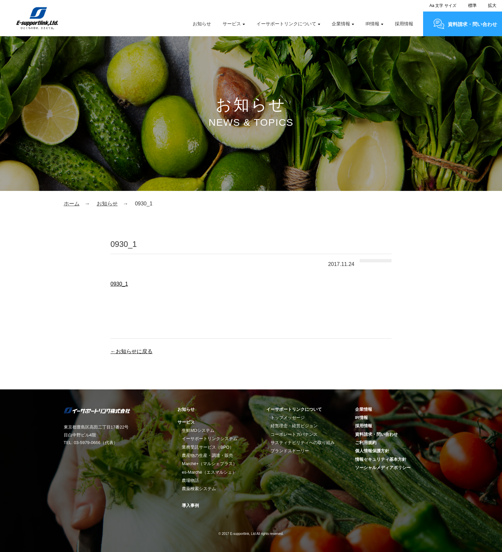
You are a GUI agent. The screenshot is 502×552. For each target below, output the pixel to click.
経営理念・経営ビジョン (294, 425)
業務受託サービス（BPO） (207, 447)
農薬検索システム (199, 488)
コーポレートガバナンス (294, 434)
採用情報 (404, 23)
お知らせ (202, 23)
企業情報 (341, 23)
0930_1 (119, 284)
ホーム (72, 203)
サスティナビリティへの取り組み (303, 442)
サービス (232, 23)
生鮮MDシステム (198, 430)
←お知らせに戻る (131, 351)
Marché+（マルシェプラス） (209, 463)
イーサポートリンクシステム (209, 438)
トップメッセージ (288, 417)
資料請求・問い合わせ (472, 24)
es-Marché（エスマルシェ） (209, 472)
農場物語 (190, 480)
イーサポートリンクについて (286, 23)
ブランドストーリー (290, 450)
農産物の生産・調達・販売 (207, 455)
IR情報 (372, 23)
